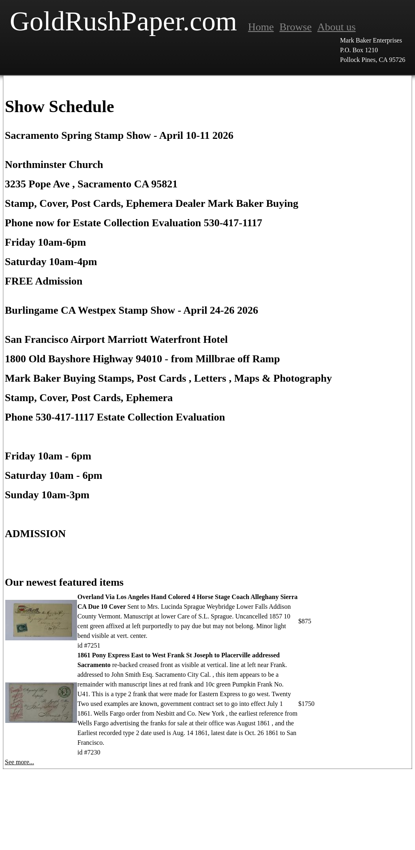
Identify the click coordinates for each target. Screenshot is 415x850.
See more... (19, 762)
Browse (296, 27)
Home (261, 27)
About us (336, 27)
